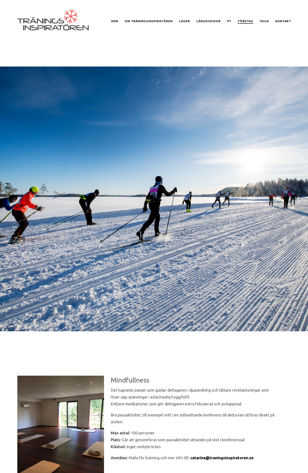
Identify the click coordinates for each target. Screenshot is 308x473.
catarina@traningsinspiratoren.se (222, 457)
